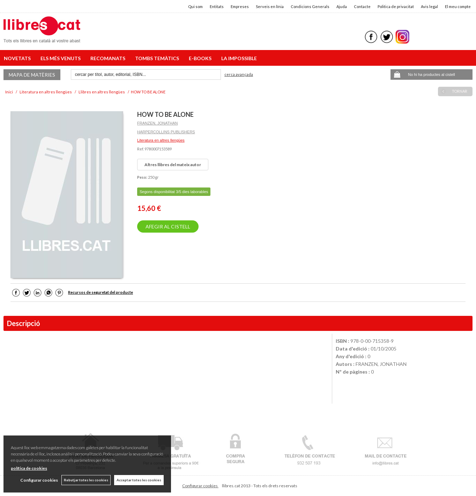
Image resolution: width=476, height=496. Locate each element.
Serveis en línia (270, 6)
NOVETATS (18, 58)
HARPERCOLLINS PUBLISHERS (166, 132)
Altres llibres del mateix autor (172, 164)
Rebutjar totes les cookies (86, 480)
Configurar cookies (200, 485)
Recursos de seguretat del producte (100, 292)
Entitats (217, 6)
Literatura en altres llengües (161, 140)
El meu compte (458, 6)
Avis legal (429, 6)
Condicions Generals (310, 6)
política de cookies (29, 468)
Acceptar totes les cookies (139, 480)
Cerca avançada (238, 74)
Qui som (195, 6)
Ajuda (341, 6)
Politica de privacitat (396, 6)
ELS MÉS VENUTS (61, 58)
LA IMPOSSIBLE (239, 58)
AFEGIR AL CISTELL (168, 226)
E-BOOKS (201, 58)
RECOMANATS (108, 58)
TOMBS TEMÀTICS (158, 58)
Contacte (362, 6)
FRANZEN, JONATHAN (157, 123)
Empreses (240, 6)
